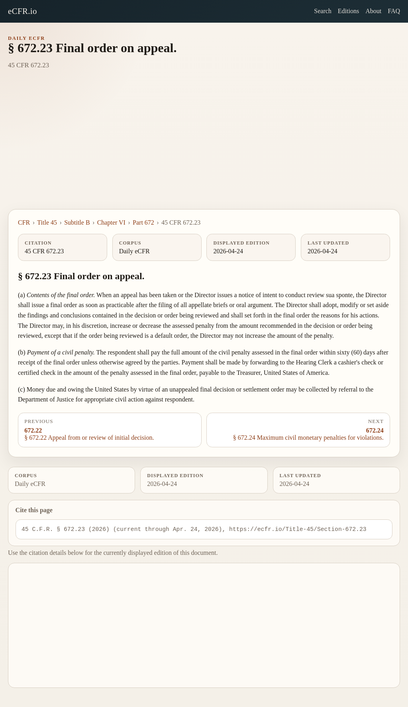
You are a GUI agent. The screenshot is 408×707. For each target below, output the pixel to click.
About (373, 11)
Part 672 (143, 222)
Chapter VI (111, 222)
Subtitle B (77, 222)
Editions (348, 11)
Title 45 (47, 222)
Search (323, 11)
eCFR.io (22, 11)
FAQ (394, 11)
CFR (24, 222)
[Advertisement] (204, 149)
